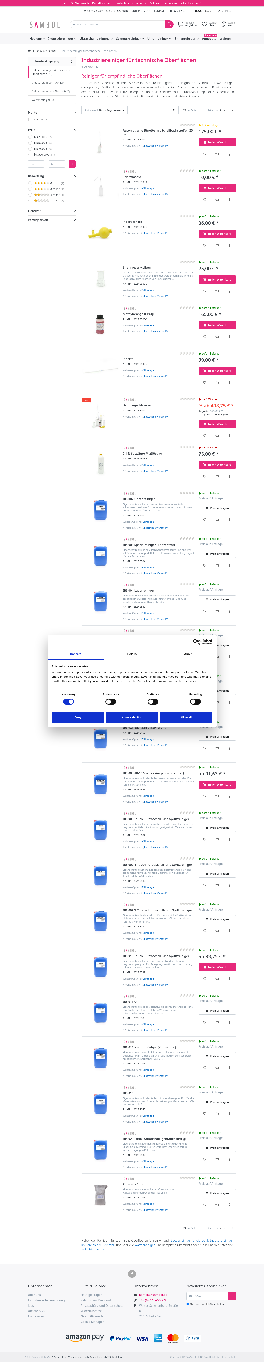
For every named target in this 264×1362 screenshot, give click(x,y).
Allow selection (132, 717)
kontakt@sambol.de (153, 1295)
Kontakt (159, 11)
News (198, 11)
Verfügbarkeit (38, 220)
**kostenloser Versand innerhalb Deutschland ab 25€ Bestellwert (88, 1357)
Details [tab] (132, 654)
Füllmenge (147, 188)
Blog (208, 11)
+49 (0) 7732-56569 (93, 11)
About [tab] (188, 654)
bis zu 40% (211, 35)
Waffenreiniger (144, 1245)
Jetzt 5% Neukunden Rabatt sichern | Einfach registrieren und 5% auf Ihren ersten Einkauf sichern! (132, 3)
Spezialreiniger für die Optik (190, 1240)
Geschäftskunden (117, 11)
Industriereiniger (92, 1249)
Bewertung (36, 176)
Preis (31, 130)
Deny (78, 717)
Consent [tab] (75, 654)
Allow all (186, 717)
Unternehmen (141, 11)
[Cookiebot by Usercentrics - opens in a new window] (195, 642)
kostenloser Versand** (156, 145)
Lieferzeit (35, 211)
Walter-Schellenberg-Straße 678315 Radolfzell (158, 1311)
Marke (32, 112)
